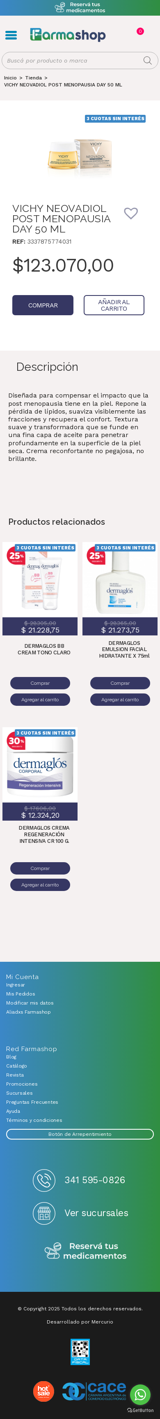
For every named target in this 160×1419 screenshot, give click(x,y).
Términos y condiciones (34, 1120)
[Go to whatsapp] (140, 1394)
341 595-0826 (94, 1180)
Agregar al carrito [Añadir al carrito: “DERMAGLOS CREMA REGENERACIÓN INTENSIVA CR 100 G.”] (40, 885)
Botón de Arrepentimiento (79, 1134)
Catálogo (16, 1066)
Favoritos (148, 35)
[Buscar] (147, 60)
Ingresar (15, 985)
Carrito (139, 31)
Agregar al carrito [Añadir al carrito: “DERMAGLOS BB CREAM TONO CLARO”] (40, 700)
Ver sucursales (96, 1213)
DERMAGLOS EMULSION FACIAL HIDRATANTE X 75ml (124, 649)
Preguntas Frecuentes (32, 1102)
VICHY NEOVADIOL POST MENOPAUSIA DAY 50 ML (63, 85)
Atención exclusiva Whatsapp (80, 7)
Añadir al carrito (114, 305)
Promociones (21, 1084)
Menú (11, 35)
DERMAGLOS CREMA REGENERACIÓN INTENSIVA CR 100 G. (43, 834)
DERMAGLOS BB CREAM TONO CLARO (44, 649)
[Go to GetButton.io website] (140, 1410)
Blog (11, 1057)
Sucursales (19, 1093)
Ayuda (13, 1111)
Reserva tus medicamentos (85, 1251)
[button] (137, 218)
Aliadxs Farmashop (28, 1012)
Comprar (42, 305)
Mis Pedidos (20, 994)
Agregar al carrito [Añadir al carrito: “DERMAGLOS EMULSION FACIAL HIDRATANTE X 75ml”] (120, 700)
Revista (14, 1075)
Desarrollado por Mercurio (80, 1322)
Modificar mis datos (29, 1003)
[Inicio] (10, 78)
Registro (122, 35)
